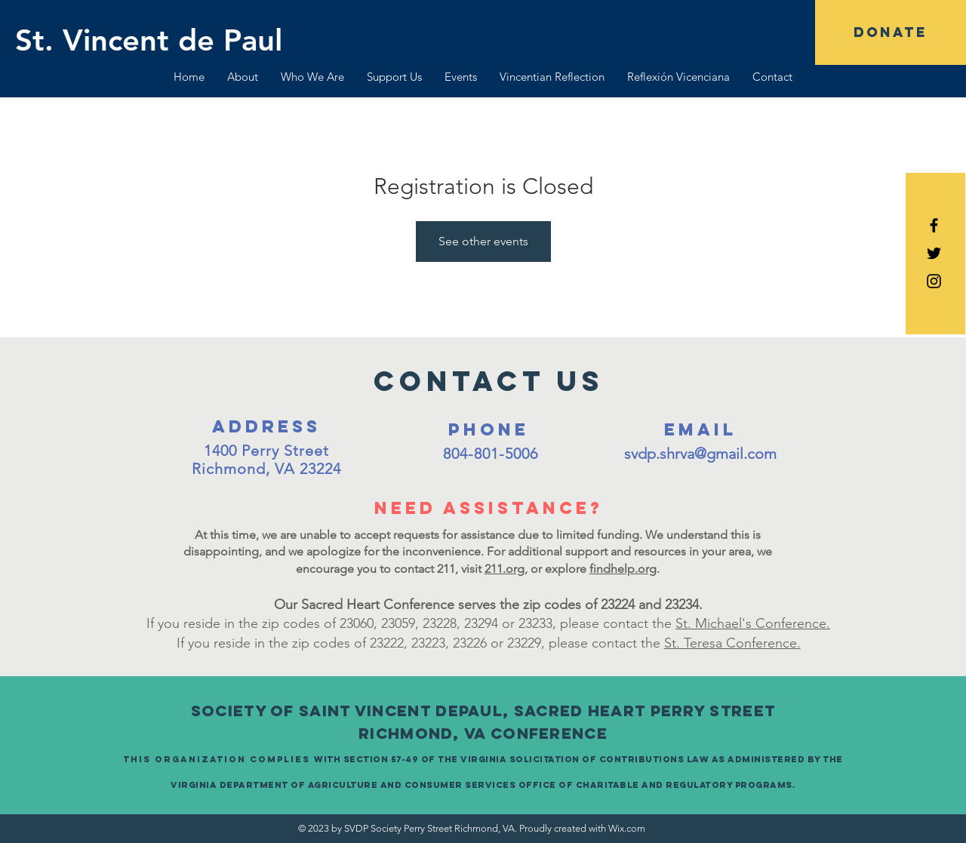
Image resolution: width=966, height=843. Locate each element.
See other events (483, 241)
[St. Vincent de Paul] (148, 40)
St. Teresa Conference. (732, 643)
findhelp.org (623, 568)
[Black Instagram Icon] (933, 281)
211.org (505, 568)
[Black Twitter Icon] (933, 253)
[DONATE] (890, 32)
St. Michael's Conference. (752, 623)
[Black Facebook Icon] (933, 225)
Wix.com (626, 828)
